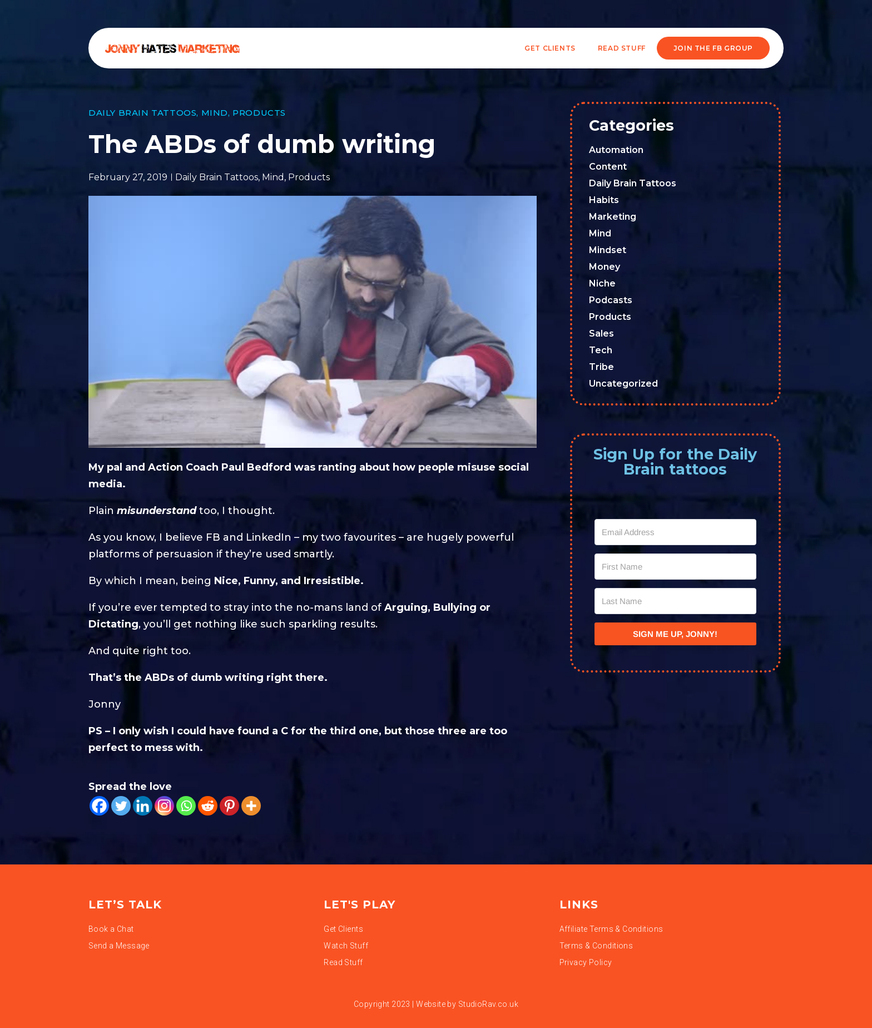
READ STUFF (622, 48)
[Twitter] (121, 806)
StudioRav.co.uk (488, 1004)
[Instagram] (164, 806)
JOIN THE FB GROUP (713, 48)
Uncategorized (623, 383)
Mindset (607, 250)
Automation (616, 150)
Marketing (612, 216)
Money (604, 266)
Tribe (601, 367)
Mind (214, 112)
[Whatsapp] (186, 806)
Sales (601, 333)
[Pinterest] (229, 806)
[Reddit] (207, 806)
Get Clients (550, 48)
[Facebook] (99, 806)
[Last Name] (675, 601)
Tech (600, 350)
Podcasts (610, 300)
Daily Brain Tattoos (142, 112)
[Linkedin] (142, 806)
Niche (602, 283)
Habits (604, 200)
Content (608, 166)
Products (259, 112)
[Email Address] (675, 532)
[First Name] (675, 566)
